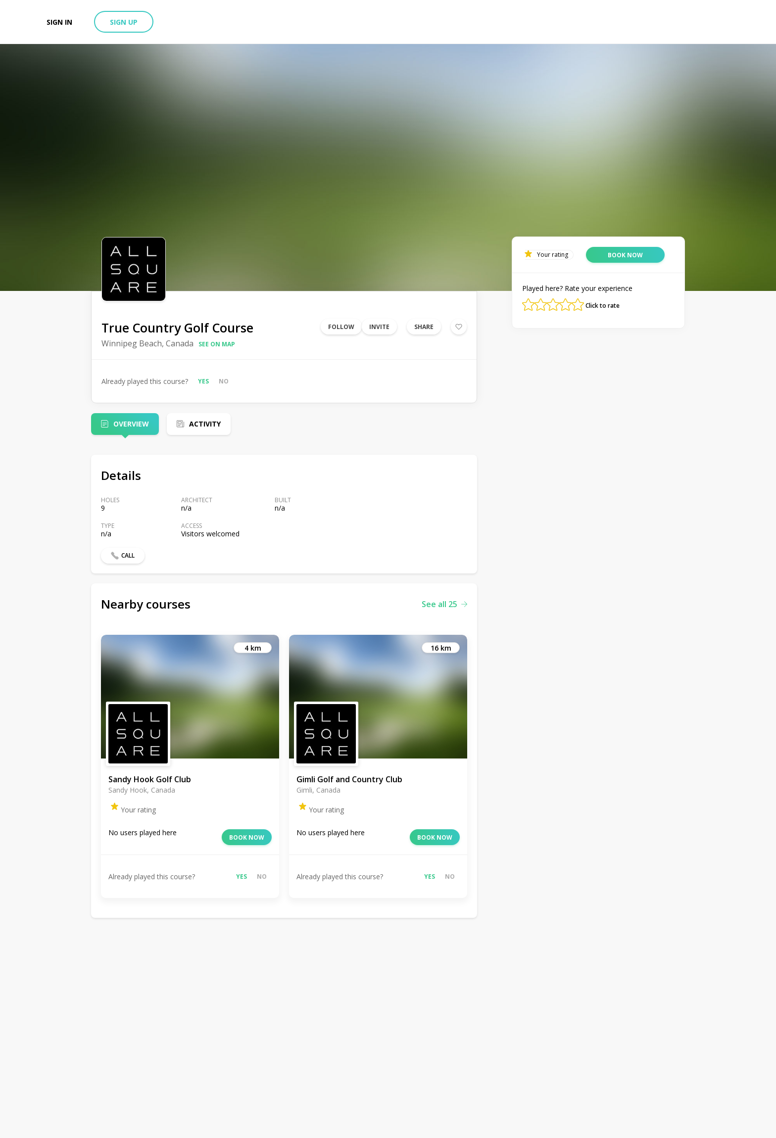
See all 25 (444, 604)
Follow (341, 327)
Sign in (59, 22)
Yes (203, 381)
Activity (205, 423)
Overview (131, 423)
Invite (379, 327)
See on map (216, 344)
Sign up (124, 22)
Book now (246, 837)
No (224, 381)
